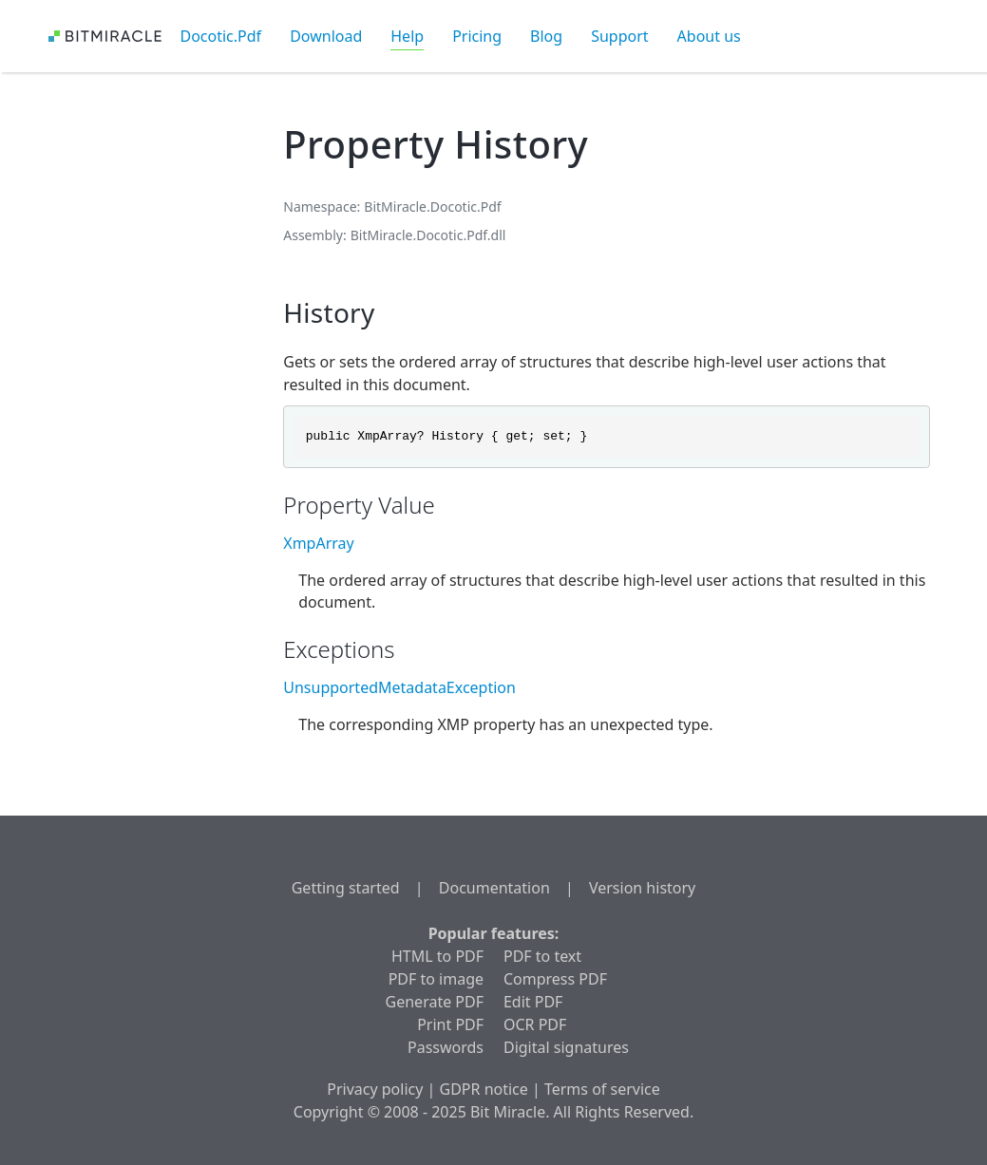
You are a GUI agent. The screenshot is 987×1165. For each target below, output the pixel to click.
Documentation (494, 887)
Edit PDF (532, 1001)
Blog (546, 36)
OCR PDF (534, 1024)
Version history (642, 887)
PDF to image (436, 978)
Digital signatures (566, 1047)
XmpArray (318, 543)
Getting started (346, 887)
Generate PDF (435, 1001)
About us (709, 36)
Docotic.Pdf (221, 36)
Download (326, 36)
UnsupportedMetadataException (399, 687)
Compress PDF (555, 978)
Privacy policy (375, 1089)
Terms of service (602, 1089)
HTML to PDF (437, 956)
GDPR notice (484, 1089)
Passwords (446, 1047)
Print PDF (450, 1024)
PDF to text (542, 956)
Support (619, 36)
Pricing (477, 36)
